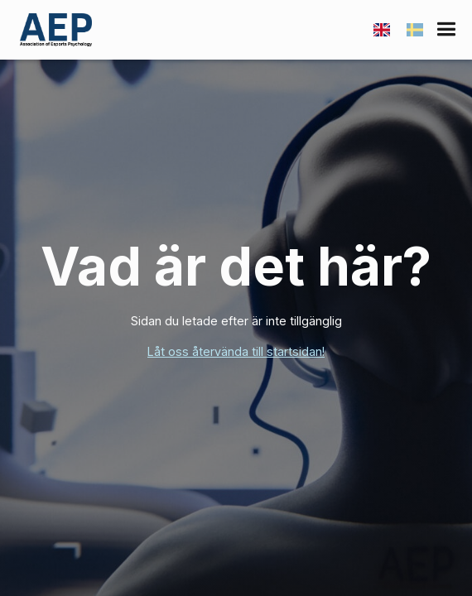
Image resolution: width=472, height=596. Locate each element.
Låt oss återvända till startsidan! (236, 351)
